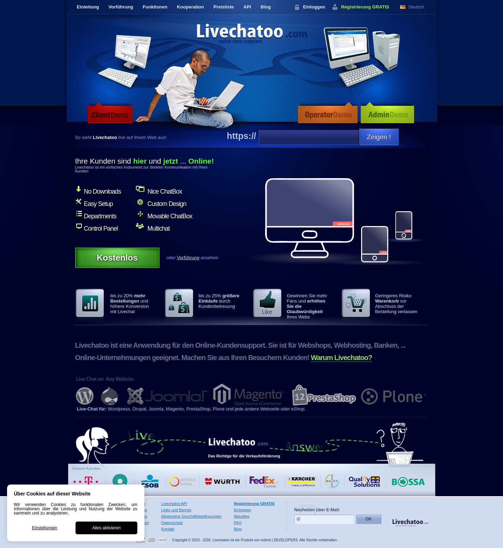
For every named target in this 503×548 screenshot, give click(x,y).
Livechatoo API (174, 503)
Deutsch (416, 7)
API (247, 7)
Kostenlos (117, 257)
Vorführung (120, 7)
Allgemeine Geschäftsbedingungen (191, 516)
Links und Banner (176, 510)
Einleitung (88, 7)
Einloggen (314, 7)
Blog (266, 7)
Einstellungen (44, 527)
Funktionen (155, 7)
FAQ (237, 522)
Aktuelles (242, 516)
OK (369, 519)
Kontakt (167, 529)
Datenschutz (172, 522)
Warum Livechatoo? (341, 357)
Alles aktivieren (106, 527)
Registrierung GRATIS (365, 7)
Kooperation (190, 7)
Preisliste (224, 7)
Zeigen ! (379, 137)
